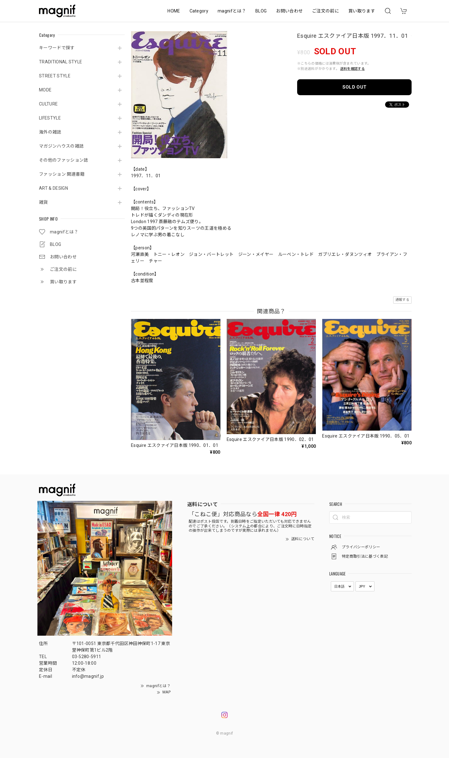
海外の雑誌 (50, 132)
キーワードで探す (57, 47)
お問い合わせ (289, 10)
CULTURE (48, 103)
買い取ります (361, 10)
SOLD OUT (354, 87)
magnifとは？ (232, 10)
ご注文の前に (325, 10)
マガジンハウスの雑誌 (61, 146)
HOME (173, 10)
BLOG (261, 10)
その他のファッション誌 (63, 160)
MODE (45, 89)
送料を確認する (352, 69)
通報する (402, 300)
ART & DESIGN (53, 188)
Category (199, 10)
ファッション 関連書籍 (62, 174)
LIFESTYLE (50, 117)
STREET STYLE (54, 75)
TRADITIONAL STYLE (60, 61)
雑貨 (43, 202)
